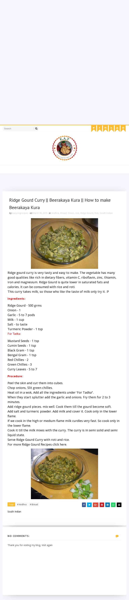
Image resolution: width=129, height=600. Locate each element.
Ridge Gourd (86, 213)
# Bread (34, 504)
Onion (71, 213)
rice (77, 213)
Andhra (55, 213)
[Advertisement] (64, 23)
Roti (96, 213)
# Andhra (22, 504)
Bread (63, 213)
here (63, 444)
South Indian (106, 213)
